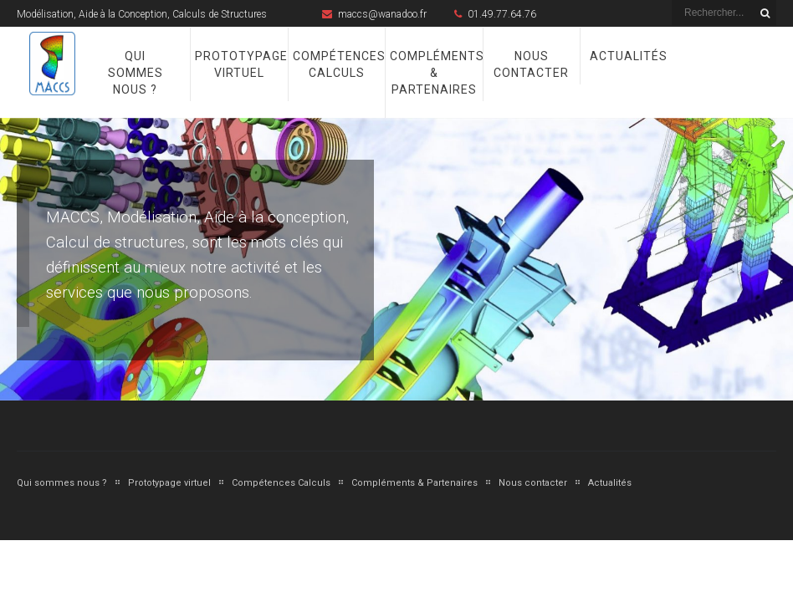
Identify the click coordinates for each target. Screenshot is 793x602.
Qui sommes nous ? (135, 72)
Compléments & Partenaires (434, 72)
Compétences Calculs (337, 64)
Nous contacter (531, 64)
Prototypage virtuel (239, 64)
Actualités (629, 56)
